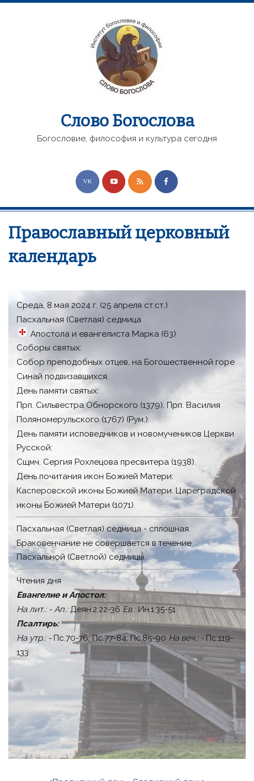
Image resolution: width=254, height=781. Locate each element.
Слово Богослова (127, 121)
